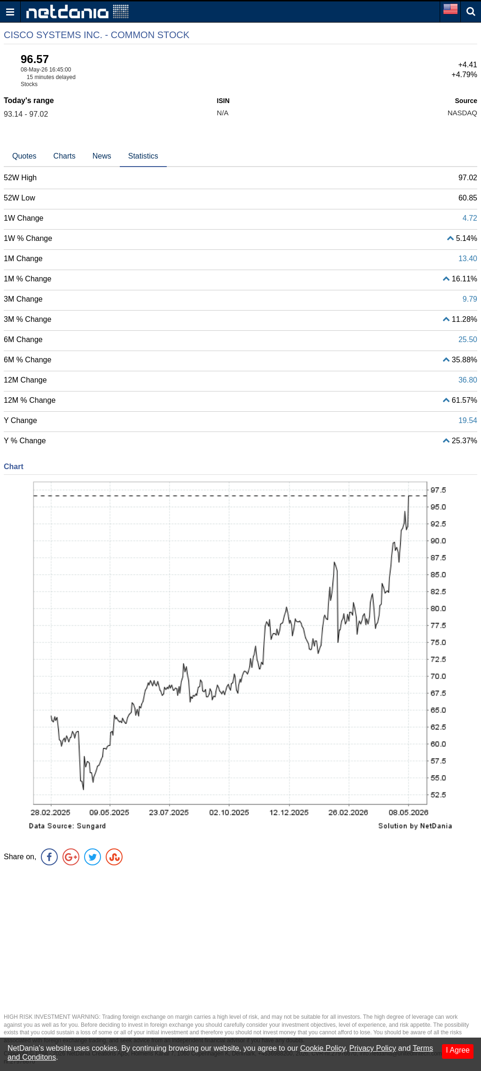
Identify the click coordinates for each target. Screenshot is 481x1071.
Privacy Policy (372, 1048)
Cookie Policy (322, 1048)
